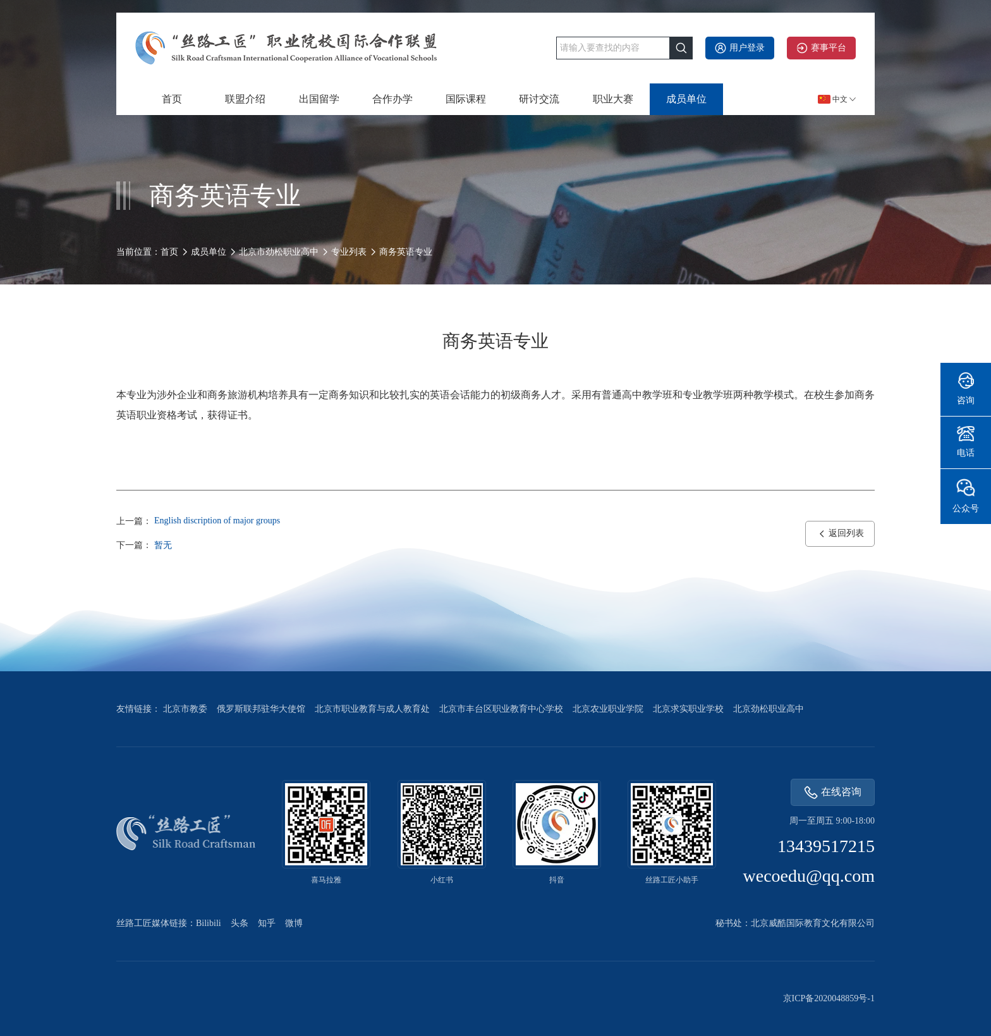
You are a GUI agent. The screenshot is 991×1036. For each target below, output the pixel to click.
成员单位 (686, 99)
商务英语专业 (405, 252)
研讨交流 (539, 99)
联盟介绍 (245, 99)
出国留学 (319, 99)
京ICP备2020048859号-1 (829, 998)
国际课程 (466, 99)
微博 (294, 923)
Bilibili (208, 923)
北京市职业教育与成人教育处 (372, 709)
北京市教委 (185, 709)
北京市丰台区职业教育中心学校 (501, 709)
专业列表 (349, 252)
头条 (239, 923)
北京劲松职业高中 (768, 709)
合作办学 (392, 99)
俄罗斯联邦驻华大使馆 (261, 709)
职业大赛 (613, 99)
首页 (172, 99)
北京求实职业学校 (688, 709)
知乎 (267, 923)
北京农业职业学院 (608, 709)
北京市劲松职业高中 (279, 252)
